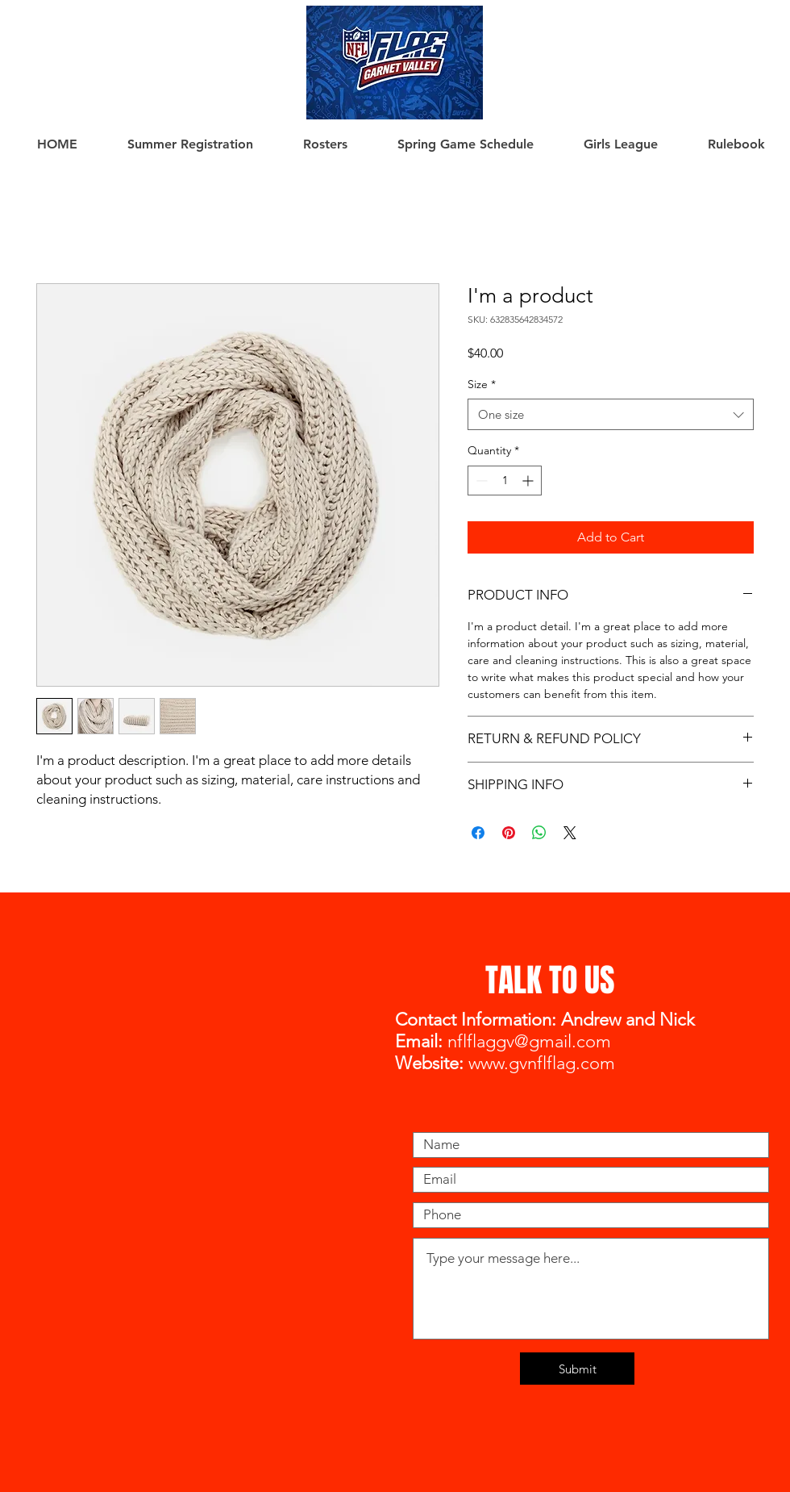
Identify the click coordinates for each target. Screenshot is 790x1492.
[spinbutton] (504, 480)
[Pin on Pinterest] (508, 832)
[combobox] (611, 414)
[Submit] (577, 1368)
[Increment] (529, 480)
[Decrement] (480, 480)
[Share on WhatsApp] (539, 832)
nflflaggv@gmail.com (529, 1041)
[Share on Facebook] (478, 832)
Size (482, 384)
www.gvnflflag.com (541, 1063)
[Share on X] (570, 832)
